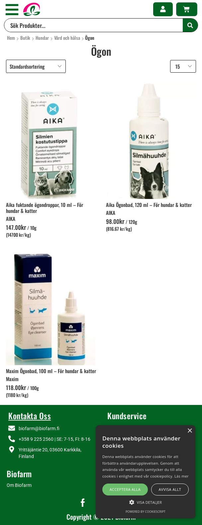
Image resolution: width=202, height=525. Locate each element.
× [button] (189, 430)
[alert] (145, 471)
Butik (25, 37)
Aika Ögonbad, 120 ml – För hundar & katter (149, 204)
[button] (12, 9)
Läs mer (181, 476)
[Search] (190, 25)
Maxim (12, 378)
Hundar (42, 37)
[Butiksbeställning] (36, 66)
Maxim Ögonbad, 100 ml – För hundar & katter (51, 370)
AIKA (10, 218)
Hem (11, 37)
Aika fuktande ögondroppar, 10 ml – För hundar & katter (44, 207)
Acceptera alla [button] (125, 489)
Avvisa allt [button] (169, 489)
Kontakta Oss (29, 416)
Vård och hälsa (67, 37)
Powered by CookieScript (145, 511)
